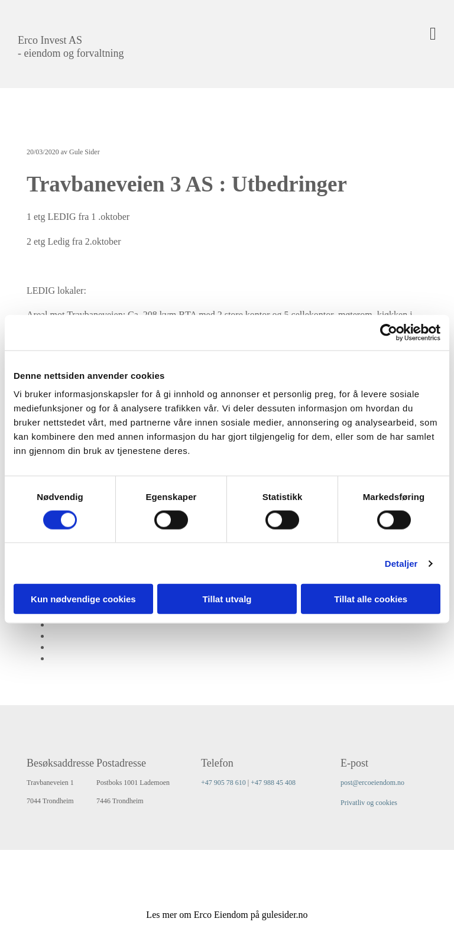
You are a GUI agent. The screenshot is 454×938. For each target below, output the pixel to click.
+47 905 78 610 (223, 782)
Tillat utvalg (226, 599)
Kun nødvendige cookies (83, 599)
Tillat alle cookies (370, 599)
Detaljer (401, 563)
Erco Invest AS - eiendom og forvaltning (71, 46)
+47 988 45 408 (273, 782)
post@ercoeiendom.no (372, 782)
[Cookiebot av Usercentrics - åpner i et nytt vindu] (388, 332)
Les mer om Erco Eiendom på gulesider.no (226, 915)
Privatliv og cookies (368, 803)
